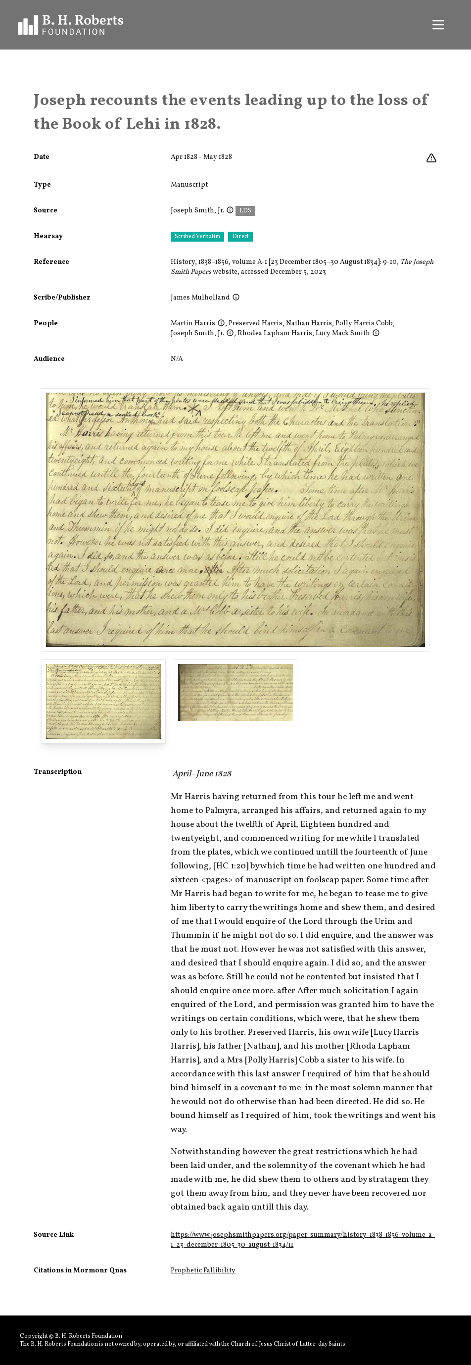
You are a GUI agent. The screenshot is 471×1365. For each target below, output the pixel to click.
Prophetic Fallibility (203, 1270)
